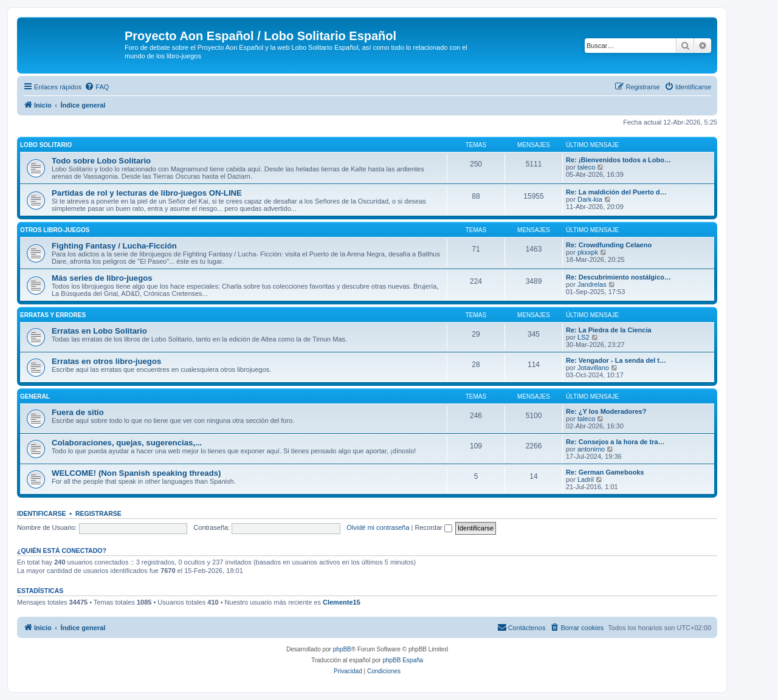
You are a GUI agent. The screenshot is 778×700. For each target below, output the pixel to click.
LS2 (583, 337)
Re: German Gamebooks (605, 472)
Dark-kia (589, 199)
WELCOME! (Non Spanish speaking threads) (136, 473)
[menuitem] (96, 87)
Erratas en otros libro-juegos (106, 361)
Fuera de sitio (78, 412)
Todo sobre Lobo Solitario (101, 160)
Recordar (433, 527)
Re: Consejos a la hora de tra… (615, 441)
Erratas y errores (53, 315)
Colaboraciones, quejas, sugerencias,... (127, 442)
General (35, 396)
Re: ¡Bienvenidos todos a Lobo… (618, 159)
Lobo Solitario (46, 145)
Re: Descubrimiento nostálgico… (618, 277)
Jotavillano (593, 367)
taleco (586, 167)
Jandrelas (592, 284)
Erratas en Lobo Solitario (99, 330)
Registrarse (98, 513)
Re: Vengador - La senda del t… (616, 360)
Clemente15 (341, 602)
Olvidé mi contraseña (377, 527)
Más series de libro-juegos (102, 278)
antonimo (591, 449)
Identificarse (41, 513)
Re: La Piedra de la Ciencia (609, 330)
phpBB (342, 649)
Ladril (585, 479)
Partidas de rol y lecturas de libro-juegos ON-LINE (147, 192)
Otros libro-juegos (54, 230)
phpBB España (402, 660)
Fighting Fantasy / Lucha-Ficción (114, 245)
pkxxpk (587, 252)
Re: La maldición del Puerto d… (616, 192)
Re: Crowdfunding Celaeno (609, 245)
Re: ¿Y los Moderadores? (606, 411)
